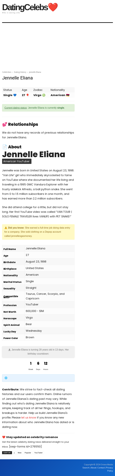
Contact (101, 467)
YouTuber (38, 452)
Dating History (20, 72)
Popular (28, 452)
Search (86, 467)
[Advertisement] (57, 46)
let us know (28, 417)
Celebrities (6, 72)
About (93, 467)
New (19, 452)
